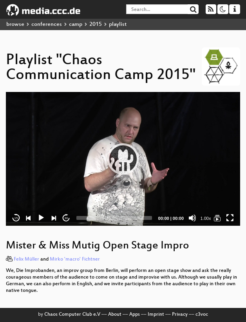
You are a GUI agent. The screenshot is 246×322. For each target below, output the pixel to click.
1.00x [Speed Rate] (206, 218)
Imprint (156, 314)
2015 (95, 24)
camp (75, 24)
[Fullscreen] (230, 218)
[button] (123, 158)
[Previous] (29, 218)
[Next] (54, 218)
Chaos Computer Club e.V (72, 314)
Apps (134, 314)
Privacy (180, 314)
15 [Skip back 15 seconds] (16, 218)
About (114, 314)
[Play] (41, 218)
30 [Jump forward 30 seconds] (66, 218)
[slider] (114, 218)
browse (15, 24)
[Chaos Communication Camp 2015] (217, 218)
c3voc (201, 314)
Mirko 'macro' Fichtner (75, 259)
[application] (123, 159)
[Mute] (192, 218)
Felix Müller (26, 259)
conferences (46, 24)
